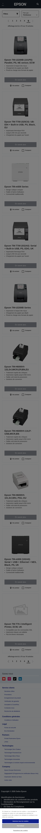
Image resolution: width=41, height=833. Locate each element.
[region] (20, 820)
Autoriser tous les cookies (20, 821)
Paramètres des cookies (20, 830)
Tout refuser (20, 825)
